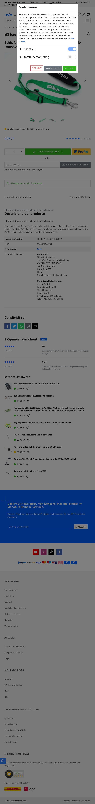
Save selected (53, 68)
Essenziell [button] (27, 49)
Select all (69, 68)
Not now (37, 68)
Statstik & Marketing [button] (34, 57)
